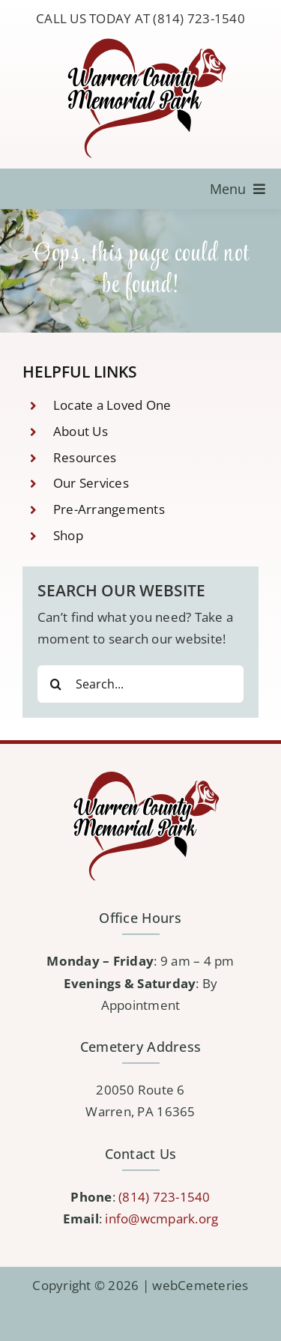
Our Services (91, 482)
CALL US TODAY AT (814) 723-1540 (140, 18)
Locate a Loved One (112, 405)
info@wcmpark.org (161, 1218)
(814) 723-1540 (164, 1196)
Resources (84, 457)
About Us (80, 431)
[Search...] (140, 684)
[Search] (56, 684)
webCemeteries (200, 1285)
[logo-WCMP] (141, 39)
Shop (68, 535)
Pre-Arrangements (109, 509)
